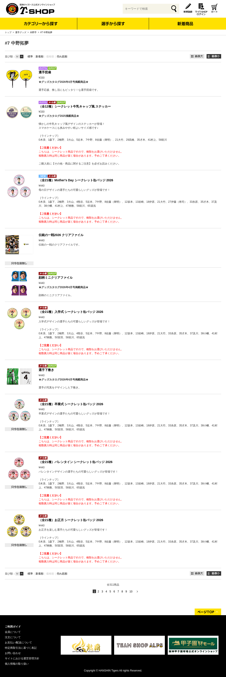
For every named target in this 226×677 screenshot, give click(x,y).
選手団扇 (45, 72)
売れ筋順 (62, 56)
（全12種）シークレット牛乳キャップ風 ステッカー (75, 106)
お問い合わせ (13, 653)
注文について (13, 637)
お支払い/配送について (18, 642)
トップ (8, 32)
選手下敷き (46, 370)
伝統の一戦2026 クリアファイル (61, 235)
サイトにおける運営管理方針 (22, 658)
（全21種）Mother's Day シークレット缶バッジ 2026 (76, 180)
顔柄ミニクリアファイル (56, 277)
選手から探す (113, 24)
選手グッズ (20, 32)
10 (130, 591)
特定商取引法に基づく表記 (21, 647)
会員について (13, 632)
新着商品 (185, 21)
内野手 (33, 32)
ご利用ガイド (13, 626)
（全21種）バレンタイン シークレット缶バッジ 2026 (76, 462)
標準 (30, 56)
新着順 (39, 56)
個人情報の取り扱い (17, 663)
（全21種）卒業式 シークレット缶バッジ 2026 (71, 404)
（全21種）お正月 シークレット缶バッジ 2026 (71, 520)
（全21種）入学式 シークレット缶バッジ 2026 (71, 312)
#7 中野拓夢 (46, 32)
